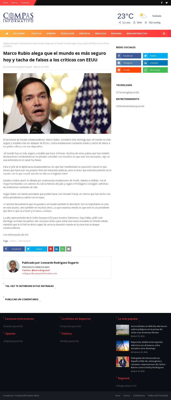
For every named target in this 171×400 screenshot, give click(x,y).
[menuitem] (7, 33)
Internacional (25, 43)
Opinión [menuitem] (51, 33)
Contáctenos (139, 395)
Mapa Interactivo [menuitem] (137, 33)
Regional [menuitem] (116, 33)
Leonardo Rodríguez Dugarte (19, 66)
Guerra (13, 241)
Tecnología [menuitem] (67, 33)
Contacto (25, 2)
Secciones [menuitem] (19, 33)
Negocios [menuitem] (100, 33)
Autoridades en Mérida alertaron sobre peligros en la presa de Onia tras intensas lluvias (149, 329)
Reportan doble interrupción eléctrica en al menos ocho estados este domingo (147, 345)
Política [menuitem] (36, 33)
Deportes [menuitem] (84, 33)
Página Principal (10, 43)
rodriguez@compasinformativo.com (39, 273)
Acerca (14, 2)
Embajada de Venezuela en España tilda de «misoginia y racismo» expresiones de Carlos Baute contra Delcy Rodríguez (148, 363)
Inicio (5, 2)
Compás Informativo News (27, 395)
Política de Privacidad (158, 395)
